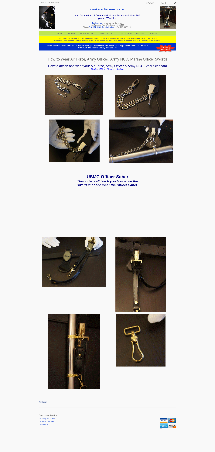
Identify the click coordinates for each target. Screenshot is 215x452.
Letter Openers (125, 33)
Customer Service (48, 415)
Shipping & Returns (47, 418)
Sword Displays (86, 33)
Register (55, 2)
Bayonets (140, 33)
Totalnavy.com (98, 23)
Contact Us (43, 424)
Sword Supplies (105, 33)
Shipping (154, 33)
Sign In (43, 2)
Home (60, 33)
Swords (71, 33)
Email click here (108, 27)
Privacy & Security (46, 421)
